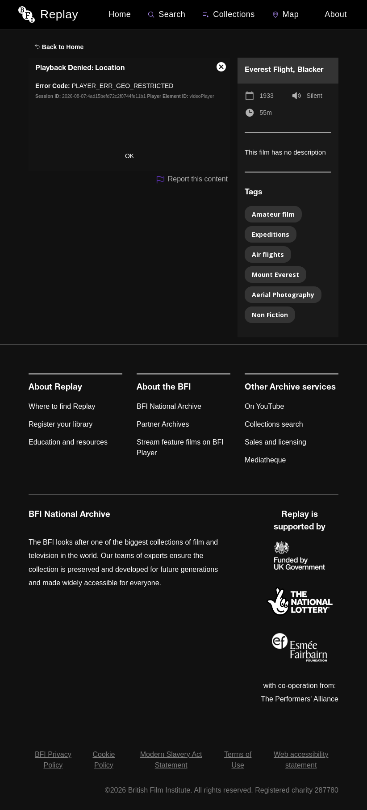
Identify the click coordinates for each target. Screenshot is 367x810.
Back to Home (58, 46)
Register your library (60, 424)
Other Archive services (290, 388)
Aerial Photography (283, 294)
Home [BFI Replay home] (119, 14)
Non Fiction (270, 315)
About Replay (55, 388)
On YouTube (264, 406)
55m (266, 112)
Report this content (192, 180)
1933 (267, 95)
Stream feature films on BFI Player (180, 447)
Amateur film (273, 214)
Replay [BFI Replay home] (59, 14)
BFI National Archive (169, 406)
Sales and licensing (275, 442)
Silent (314, 95)
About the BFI (164, 388)
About (336, 14)
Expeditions (270, 234)
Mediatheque (265, 460)
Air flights (268, 254)
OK (129, 155)
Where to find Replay (62, 406)
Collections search (274, 424)
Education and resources (68, 442)
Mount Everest (275, 274)
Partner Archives (163, 424)
